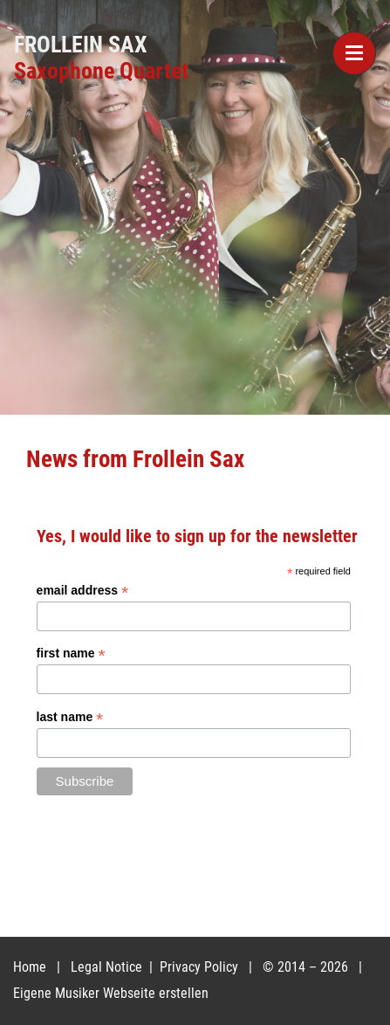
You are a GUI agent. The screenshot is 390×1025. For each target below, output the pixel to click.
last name (70, 717)
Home (29, 967)
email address (82, 590)
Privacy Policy (201, 967)
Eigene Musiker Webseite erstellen (111, 993)
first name (71, 653)
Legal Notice (108, 967)
